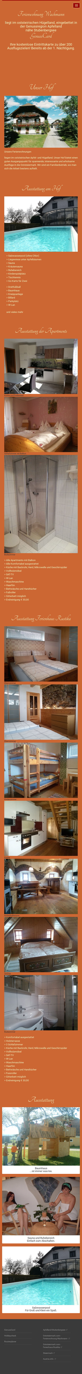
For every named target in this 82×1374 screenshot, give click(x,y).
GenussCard (9, 1330)
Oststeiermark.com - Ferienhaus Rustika (52, 1345)
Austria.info (48, 1359)
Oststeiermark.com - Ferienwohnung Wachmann (55, 1337)
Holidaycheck (10, 1336)
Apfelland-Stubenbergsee (54, 1330)
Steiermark (48, 1353)
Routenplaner (10, 1341)
